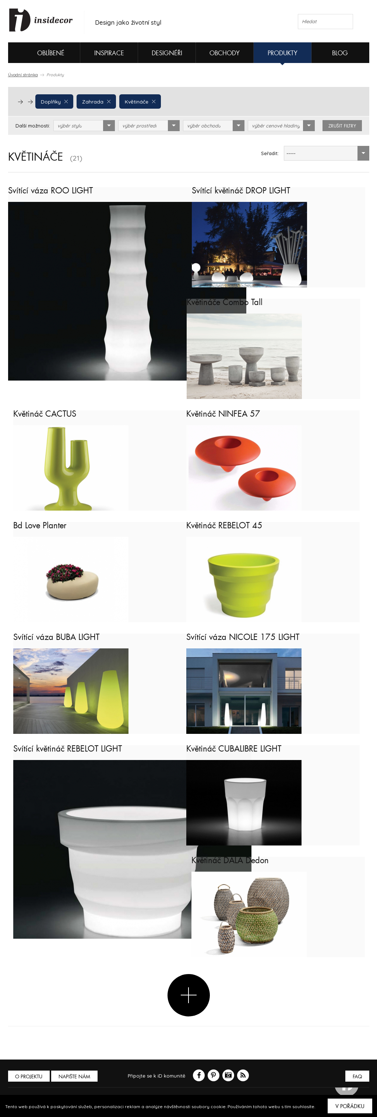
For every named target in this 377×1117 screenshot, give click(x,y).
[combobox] (84, 125)
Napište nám (76, 1077)
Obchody (224, 53)
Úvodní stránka (23, 74)
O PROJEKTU (29, 1077)
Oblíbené (38, 52)
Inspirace (109, 53)
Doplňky (54, 101)
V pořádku (349, 1106)
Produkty (282, 53)
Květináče (137, 101)
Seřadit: (270, 153)
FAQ (357, 1077)
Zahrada (95, 101)
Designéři (167, 53)
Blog (340, 53)
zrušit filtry (342, 126)
